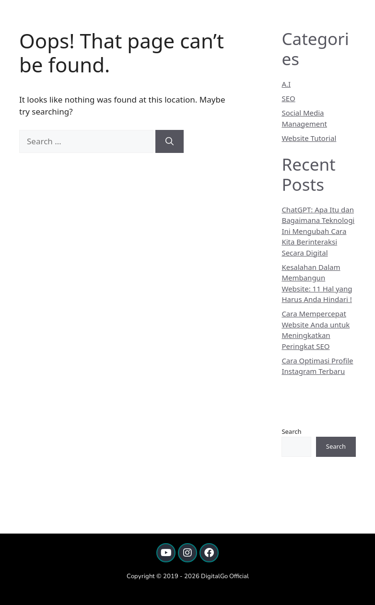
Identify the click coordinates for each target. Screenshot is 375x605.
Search (291, 431)
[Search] (169, 141)
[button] (362, 21)
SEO (288, 98)
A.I (286, 84)
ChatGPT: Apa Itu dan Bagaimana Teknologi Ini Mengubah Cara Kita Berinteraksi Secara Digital (317, 231)
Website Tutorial (308, 138)
